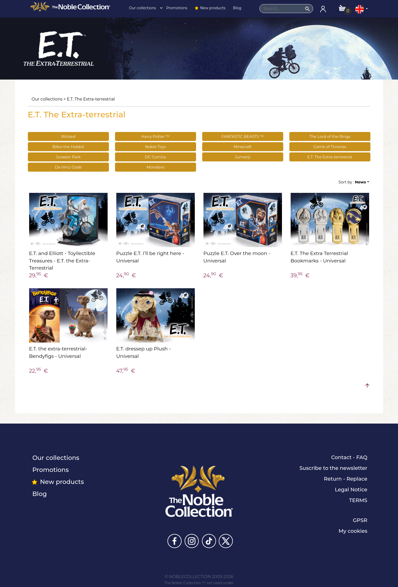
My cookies (353, 531)
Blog (236, 8)
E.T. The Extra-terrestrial (91, 99)
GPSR (360, 520)
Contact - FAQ (349, 457)
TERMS (358, 500)
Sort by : (352, 182)
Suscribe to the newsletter (333, 468)
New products (209, 7)
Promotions (176, 8)
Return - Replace (345, 479)
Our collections (144, 7)
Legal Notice (351, 489)
